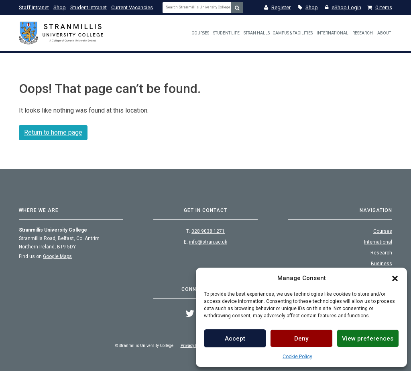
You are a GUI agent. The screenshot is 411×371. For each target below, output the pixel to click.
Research (362, 33)
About (384, 33)
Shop (59, 7)
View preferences (367, 338)
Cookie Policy (297, 356)
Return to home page (53, 132)
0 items (379, 7)
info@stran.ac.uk (208, 242)
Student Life (226, 33)
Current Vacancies (132, 7)
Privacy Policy (193, 345)
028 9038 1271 (208, 231)
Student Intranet (88, 7)
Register (277, 7)
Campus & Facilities (293, 33)
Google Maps (57, 256)
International (332, 33)
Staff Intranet (34, 7)
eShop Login (343, 7)
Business (381, 263)
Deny (301, 338)
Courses (200, 33)
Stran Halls (257, 33)
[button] (395, 278)
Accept (235, 338)
